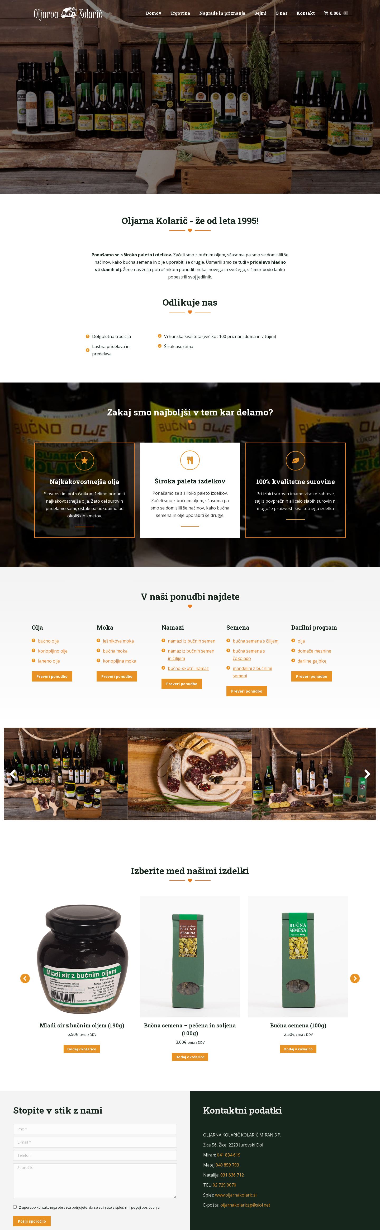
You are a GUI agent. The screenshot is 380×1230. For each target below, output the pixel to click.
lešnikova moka (118, 641)
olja (301, 641)
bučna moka (115, 651)
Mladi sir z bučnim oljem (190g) (82, 1025)
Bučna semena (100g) (298, 1025)
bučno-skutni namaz (188, 668)
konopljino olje (53, 651)
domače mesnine (314, 651)
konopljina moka (119, 661)
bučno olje (48, 641)
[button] (25, 969)
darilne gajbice (312, 661)
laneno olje (49, 661)
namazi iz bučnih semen (191, 641)
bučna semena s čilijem (255, 641)
